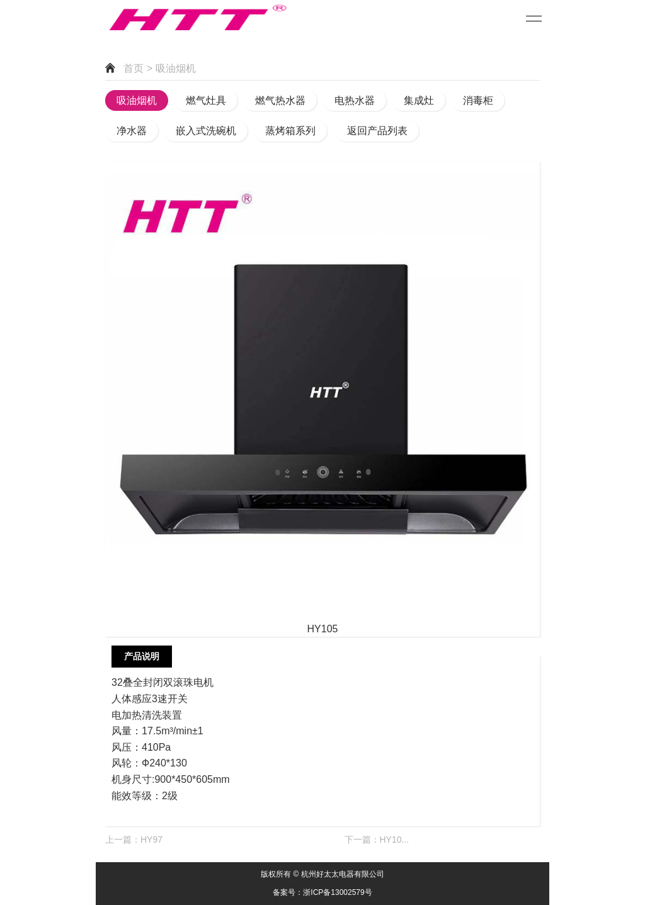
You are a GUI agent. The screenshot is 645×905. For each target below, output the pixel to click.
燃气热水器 (280, 100)
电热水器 (354, 100)
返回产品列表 (377, 130)
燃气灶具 (206, 100)
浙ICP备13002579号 (337, 892)
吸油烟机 (137, 100)
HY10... (394, 839)
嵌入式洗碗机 (206, 130)
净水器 (132, 130)
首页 (133, 68)
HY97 (151, 839)
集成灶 (419, 100)
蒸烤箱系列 (290, 130)
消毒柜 (478, 100)
